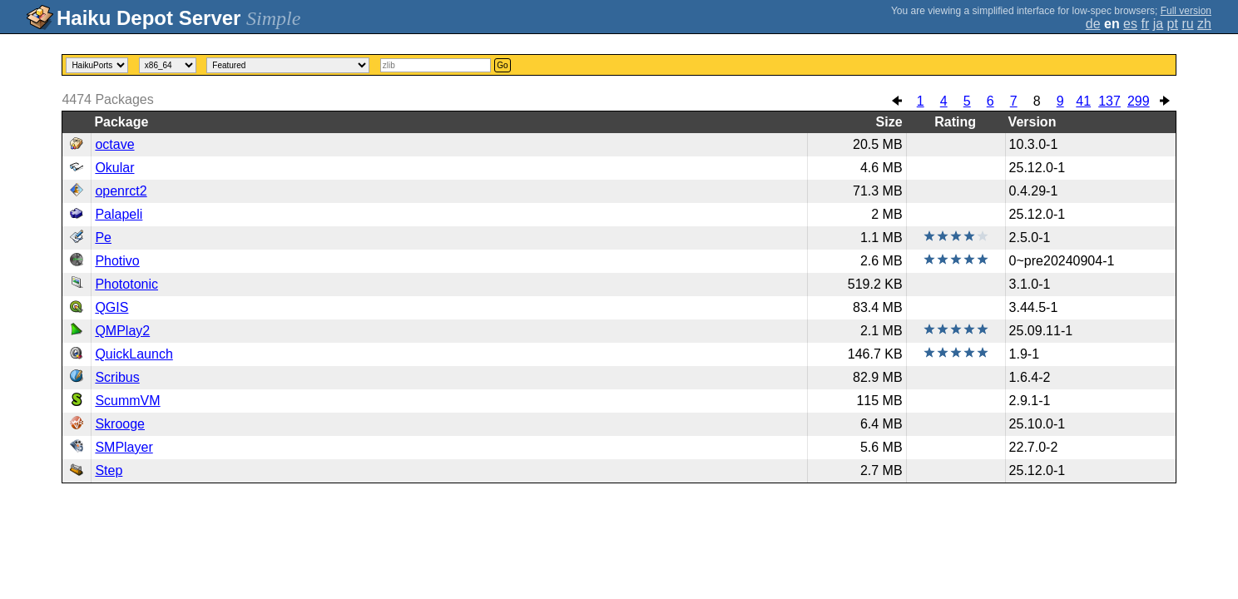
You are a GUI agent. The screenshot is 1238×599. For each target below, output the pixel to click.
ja (1158, 24)
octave (114, 144)
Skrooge (120, 424)
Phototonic (126, 284)
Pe (103, 237)
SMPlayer (123, 447)
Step (108, 470)
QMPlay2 (122, 331)
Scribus (117, 377)
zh (1204, 24)
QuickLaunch (133, 354)
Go (502, 65)
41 (1083, 101)
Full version (1186, 11)
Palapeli (118, 214)
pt (1172, 24)
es (1130, 24)
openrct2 (120, 191)
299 (1138, 101)
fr (1145, 24)
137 (1109, 101)
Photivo (117, 261)
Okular (114, 168)
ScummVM (127, 401)
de (1093, 24)
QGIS (111, 307)
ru (1187, 24)
